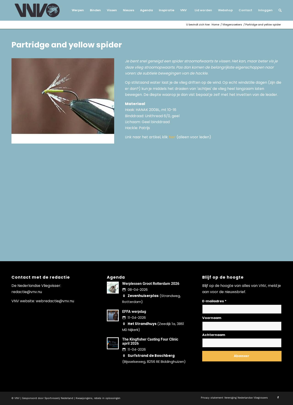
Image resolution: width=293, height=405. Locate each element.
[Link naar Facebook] (278, 397)
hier (172, 137)
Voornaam (211, 318)
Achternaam (213, 335)
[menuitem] (78, 10)
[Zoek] (279, 10)
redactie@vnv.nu (26, 291)
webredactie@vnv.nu (55, 301)
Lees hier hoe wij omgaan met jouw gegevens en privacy (236, 367)
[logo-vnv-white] (37, 10)
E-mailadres (214, 301)
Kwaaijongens (84, 398)
